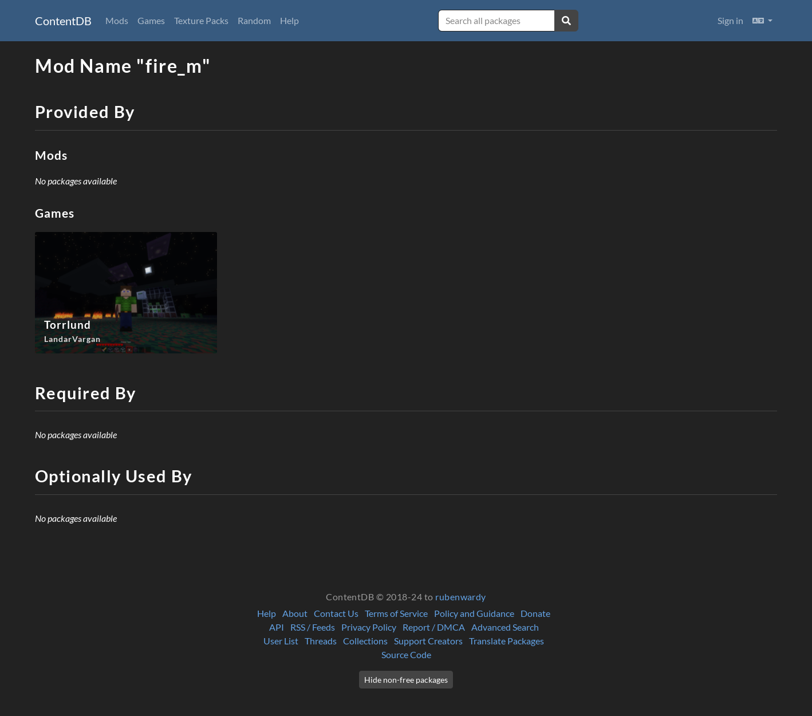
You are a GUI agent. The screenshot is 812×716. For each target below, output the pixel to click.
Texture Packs (201, 20)
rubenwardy (460, 596)
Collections (365, 640)
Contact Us (336, 613)
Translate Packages (506, 640)
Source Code (406, 654)
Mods (116, 20)
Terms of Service (396, 613)
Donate (535, 613)
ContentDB (63, 20)
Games (151, 20)
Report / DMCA (434, 626)
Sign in (730, 20)
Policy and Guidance (474, 613)
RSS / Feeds (312, 626)
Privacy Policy (368, 626)
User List (280, 640)
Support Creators (428, 640)
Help (289, 20)
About (295, 613)
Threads (321, 640)
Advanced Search (505, 626)
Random (254, 20)
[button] (762, 20)
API (276, 626)
